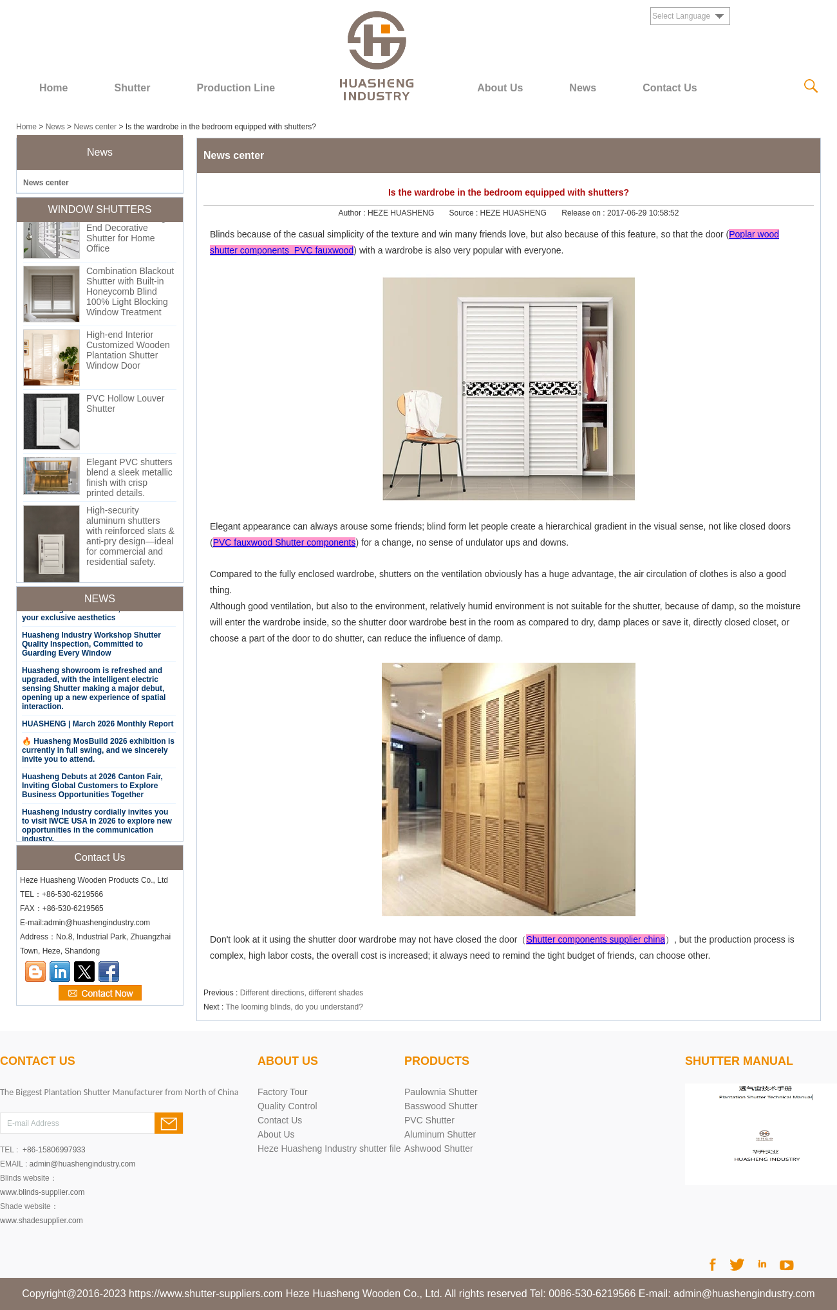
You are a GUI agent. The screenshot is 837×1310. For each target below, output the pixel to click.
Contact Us (670, 87)
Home (53, 87)
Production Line (235, 87)
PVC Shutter (429, 1120)
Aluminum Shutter (440, 1134)
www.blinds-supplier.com (42, 1192)
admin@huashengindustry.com (83, 1163)
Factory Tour (283, 1092)
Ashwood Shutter (438, 1148)
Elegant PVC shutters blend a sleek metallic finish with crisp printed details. (129, 481)
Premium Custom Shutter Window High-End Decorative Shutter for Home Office (130, 231)
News (582, 87)
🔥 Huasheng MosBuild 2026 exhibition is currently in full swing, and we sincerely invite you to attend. (98, 754)
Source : (464, 212)
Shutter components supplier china (595, 939)
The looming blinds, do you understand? (293, 1006)
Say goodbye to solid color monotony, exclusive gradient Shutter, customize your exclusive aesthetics (92, 612)
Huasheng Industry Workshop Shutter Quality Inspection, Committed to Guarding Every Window (91, 647)
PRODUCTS (436, 1061)
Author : (353, 212)
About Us (500, 87)
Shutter (132, 87)
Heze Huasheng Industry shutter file (329, 1148)
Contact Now (100, 993)
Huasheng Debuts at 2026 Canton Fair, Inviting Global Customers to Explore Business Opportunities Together (92, 789)
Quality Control (287, 1106)
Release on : (584, 212)
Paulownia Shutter (441, 1092)
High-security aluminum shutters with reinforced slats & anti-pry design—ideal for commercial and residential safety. (130, 540)
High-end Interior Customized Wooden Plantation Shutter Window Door (128, 353)
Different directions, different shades (302, 992)
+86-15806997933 (54, 1149)
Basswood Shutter (441, 1106)
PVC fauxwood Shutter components (284, 542)
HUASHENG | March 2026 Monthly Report (97, 727)
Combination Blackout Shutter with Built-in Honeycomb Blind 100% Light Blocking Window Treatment (130, 295)
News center (95, 126)
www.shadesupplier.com (41, 1220)
